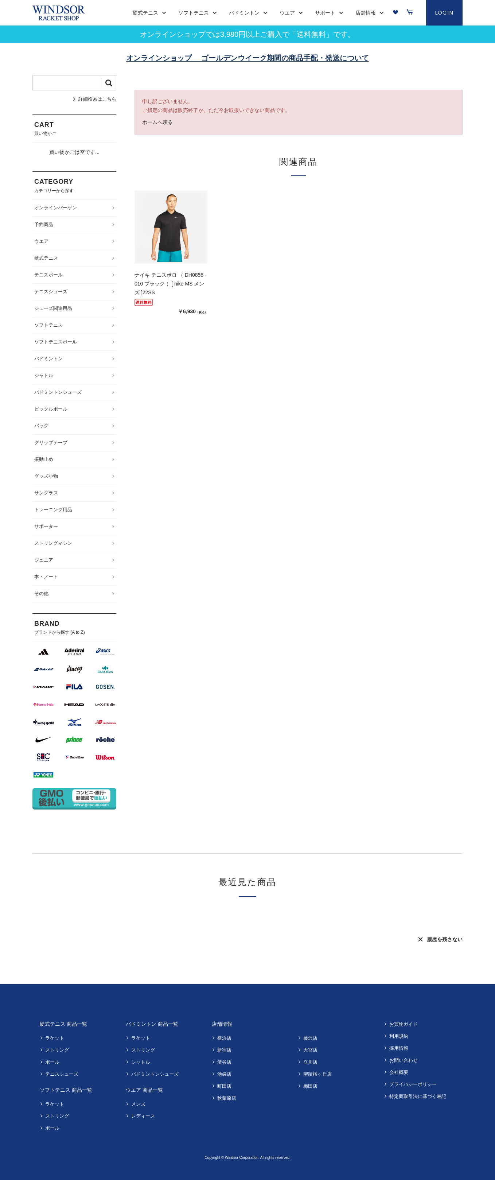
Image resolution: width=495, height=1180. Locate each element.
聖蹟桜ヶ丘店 (317, 1074)
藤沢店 (310, 1038)
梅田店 (310, 1086)
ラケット (54, 1038)
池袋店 (224, 1074)
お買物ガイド (403, 1024)
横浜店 (224, 1038)
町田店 (224, 1086)
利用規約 (398, 1036)
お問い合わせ (403, 1060)
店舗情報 (222, 1024)
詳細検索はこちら (97, 99)
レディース (143, 1116)
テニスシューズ (61, 1074)
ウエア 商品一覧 (144, 1090)
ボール (52, 1062)
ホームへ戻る (157, 122)
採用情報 (398, 1048)
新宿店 (224, 1050)
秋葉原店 (226, 1098)
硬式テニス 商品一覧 (63, 1024)
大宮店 (310, 1050)
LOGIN (444, 12)
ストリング (57, 1050)
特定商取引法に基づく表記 (417, 1096)
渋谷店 (224, 1062)
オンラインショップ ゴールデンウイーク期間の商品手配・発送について (247, 58)
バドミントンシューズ (155, 1074)
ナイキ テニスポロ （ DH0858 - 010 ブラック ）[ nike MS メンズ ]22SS (171, 283)
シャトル (140, 1062)
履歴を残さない (445, 939)
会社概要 (398, 1072)
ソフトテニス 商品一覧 (66, 1090)
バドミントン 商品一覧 (152, 1024)
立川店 (310, 1062)
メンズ (138, 1104)
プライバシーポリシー (413, 1084)
